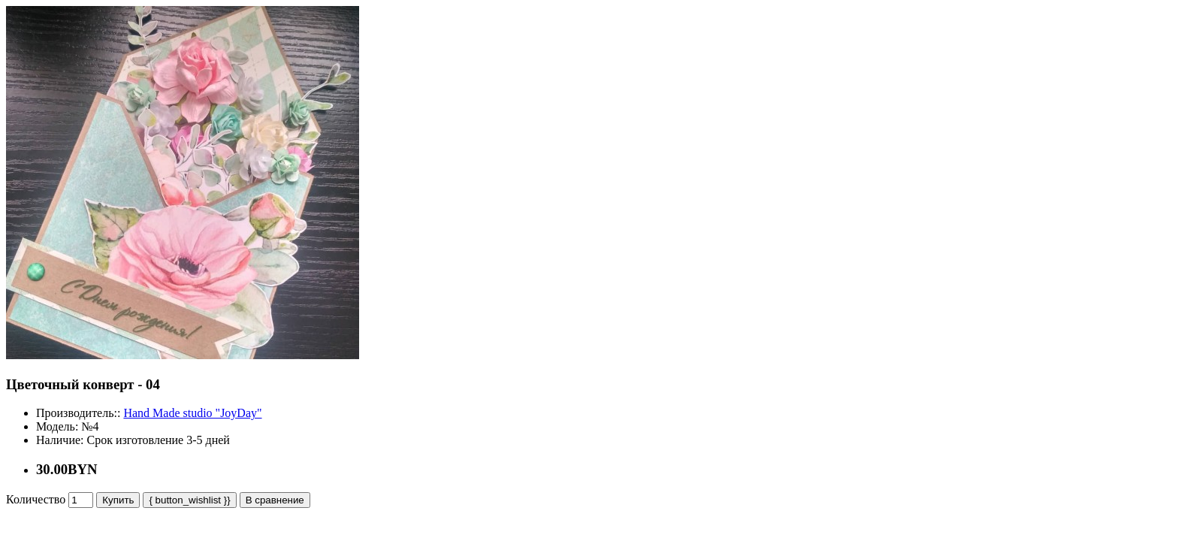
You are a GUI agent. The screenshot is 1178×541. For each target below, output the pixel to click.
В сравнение (275, 500)
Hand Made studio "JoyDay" (192, 413)
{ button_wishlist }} (189, 500)
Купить (118, 500)
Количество (35, 499)
